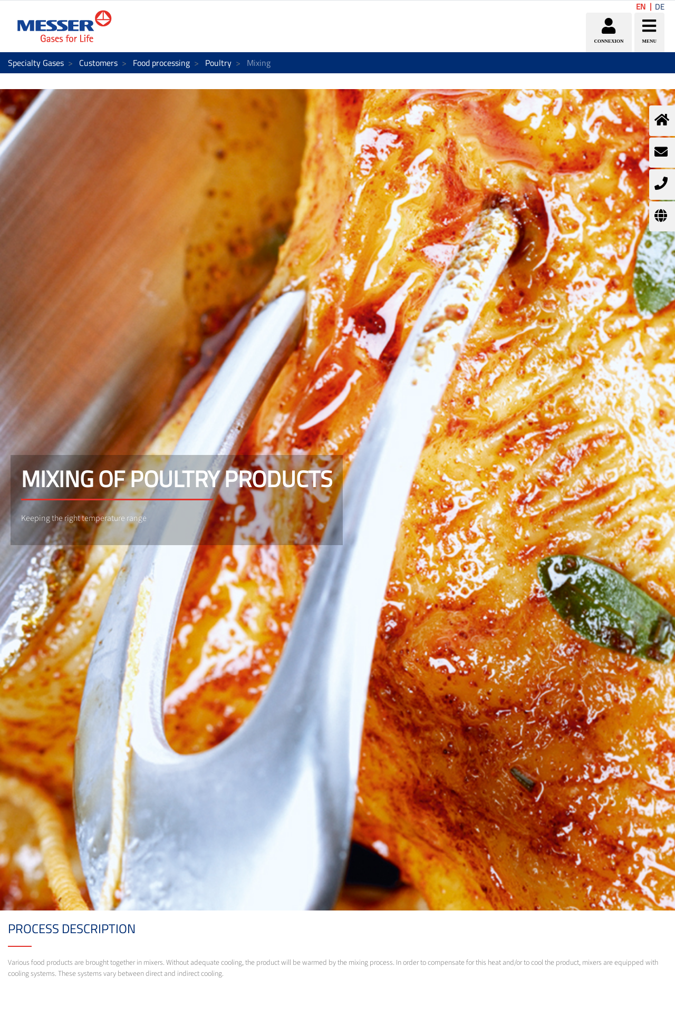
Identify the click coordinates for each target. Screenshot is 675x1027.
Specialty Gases (36, 62)
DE (659, 7)
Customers (98, 62)
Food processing (161, 62)
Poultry (218, 62)
